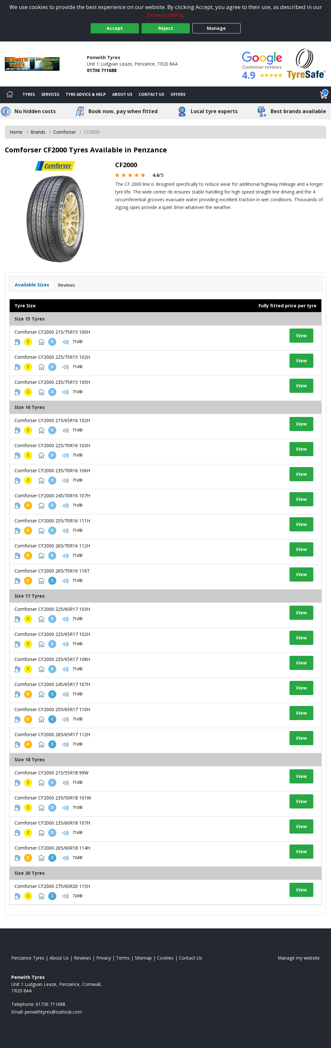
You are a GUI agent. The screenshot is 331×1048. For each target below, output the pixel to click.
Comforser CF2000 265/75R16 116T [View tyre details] (52, 571)
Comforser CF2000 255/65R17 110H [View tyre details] (52, 709)
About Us (122, 94)
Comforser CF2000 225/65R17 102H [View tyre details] (52, 634)
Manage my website (299, 958)
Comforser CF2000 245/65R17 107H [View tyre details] (52, 684)
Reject (165, 28)
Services (50, 94)
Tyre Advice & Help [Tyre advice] (86, 94)
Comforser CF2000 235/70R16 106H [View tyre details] (52, 470)
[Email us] (53, 1012)
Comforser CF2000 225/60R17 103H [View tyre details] (52, 609)
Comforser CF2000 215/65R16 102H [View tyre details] (52, 420)
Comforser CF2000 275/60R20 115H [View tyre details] (52, 886)
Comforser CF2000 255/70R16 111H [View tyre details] (52, 521)
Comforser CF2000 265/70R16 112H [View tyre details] (52, 546)
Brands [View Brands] (38, 132)
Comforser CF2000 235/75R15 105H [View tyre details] (52, 382)
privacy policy (165, 14)
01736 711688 (101, 70)
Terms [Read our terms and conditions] (123, 958)
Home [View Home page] (16, 132)
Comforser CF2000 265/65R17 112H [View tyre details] (52, 734)
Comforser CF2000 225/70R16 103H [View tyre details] (52, 445)
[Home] (9, 94)
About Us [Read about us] (59, 958)
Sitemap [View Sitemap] (143, 958)
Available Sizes (32, 285)
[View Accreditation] (306, 63)
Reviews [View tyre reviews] (66, 285)
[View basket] (324, 94)
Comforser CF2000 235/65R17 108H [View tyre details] (52, 659)
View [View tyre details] (301, 335)
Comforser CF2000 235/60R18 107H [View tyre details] (52, 823)
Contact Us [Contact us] (151, 94)
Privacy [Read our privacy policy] (103, 958)
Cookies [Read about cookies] (165, 958)
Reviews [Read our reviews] (82, 958)
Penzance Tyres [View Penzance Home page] (27, 958)
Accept (114, 28)
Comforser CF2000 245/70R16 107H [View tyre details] (52, 495)
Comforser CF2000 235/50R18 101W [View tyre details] (52, 798)
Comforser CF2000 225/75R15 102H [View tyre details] (52, 357)
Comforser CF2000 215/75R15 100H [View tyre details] (52, 332)
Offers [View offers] (177, 94)
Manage (216, 28)
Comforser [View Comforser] (64, 132)
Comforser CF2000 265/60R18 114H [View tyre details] (52, 848)
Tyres (29, 94)
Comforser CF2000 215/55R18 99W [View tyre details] (51, 773)
